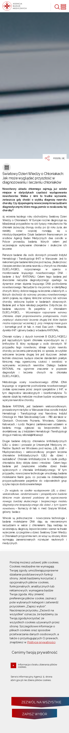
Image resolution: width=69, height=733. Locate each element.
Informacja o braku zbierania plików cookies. (37, 665)
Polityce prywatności (41, 642)
